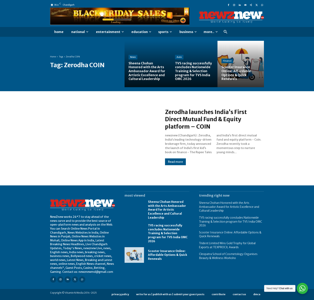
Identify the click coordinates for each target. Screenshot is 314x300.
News (133, 57)
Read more (175, 161)
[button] (225, 32)
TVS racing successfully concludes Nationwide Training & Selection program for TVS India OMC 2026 (168, 233)
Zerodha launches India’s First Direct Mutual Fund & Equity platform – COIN (208, 119)
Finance (227, 61)
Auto (179, 57)
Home (53, 56)
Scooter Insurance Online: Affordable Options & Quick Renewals (167, 255)
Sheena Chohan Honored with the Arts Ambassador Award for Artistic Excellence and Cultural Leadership (167, 209)
